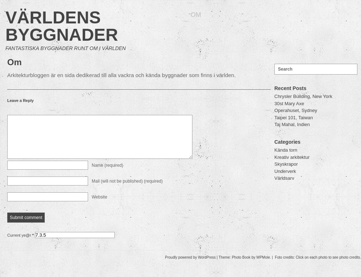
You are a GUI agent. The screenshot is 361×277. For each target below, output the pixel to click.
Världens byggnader (61, 26)
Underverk (285, 171)
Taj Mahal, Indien (292, 124)
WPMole (263, 266)
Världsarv (284, 178)
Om (196, 14)
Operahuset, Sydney (295, 110)
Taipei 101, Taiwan (293, 117)
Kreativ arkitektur (292, 157)
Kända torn (285, 150)
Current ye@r (20, 244)
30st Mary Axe (289, 103)
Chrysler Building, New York (303, 96)
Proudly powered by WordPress (190, 266)
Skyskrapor (286, 164)
